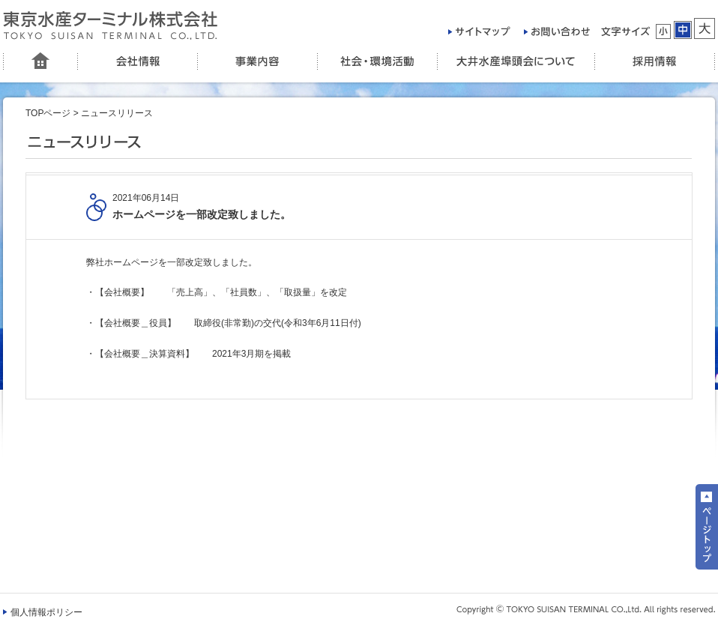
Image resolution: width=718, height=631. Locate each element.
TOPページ (47, 113)
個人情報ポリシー (46, 612)
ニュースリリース (117, 113)
